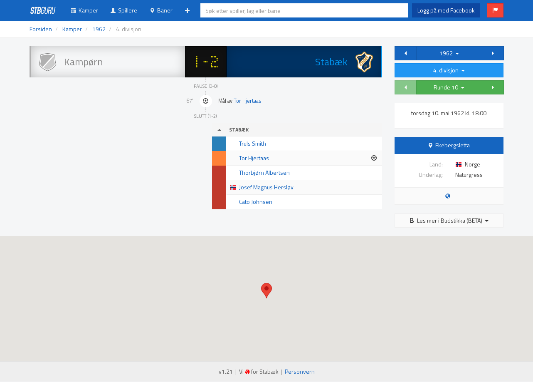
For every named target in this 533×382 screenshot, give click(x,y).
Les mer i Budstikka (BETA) (449, 220)
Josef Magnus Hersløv (266, 187)
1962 (449, 53)
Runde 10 (449, 87)
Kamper (84, 10)
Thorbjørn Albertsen (264, 172)
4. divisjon (449, 70)
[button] (495, 10)
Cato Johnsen (255, 201)
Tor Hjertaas (248, 101)
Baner (161, 10)
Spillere (124, 10)
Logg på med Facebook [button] (446, 10)
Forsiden (41, 29)
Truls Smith (252, 143)
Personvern (300, 371)
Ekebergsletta (452, 145)
